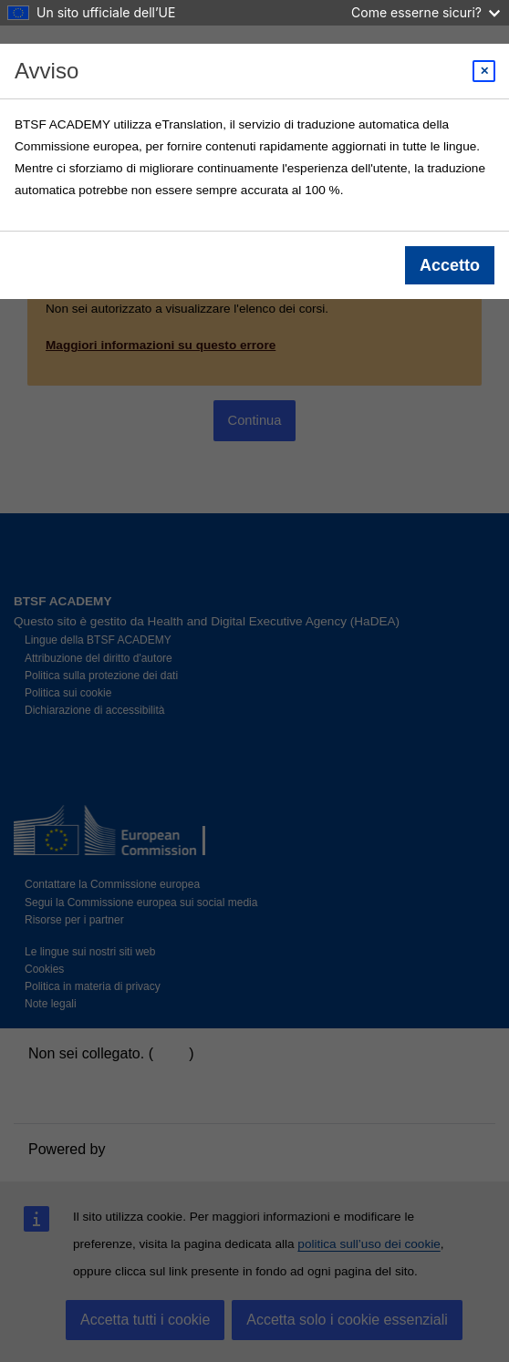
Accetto (450, 265)
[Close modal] (483, 71)
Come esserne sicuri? (425, 12)
